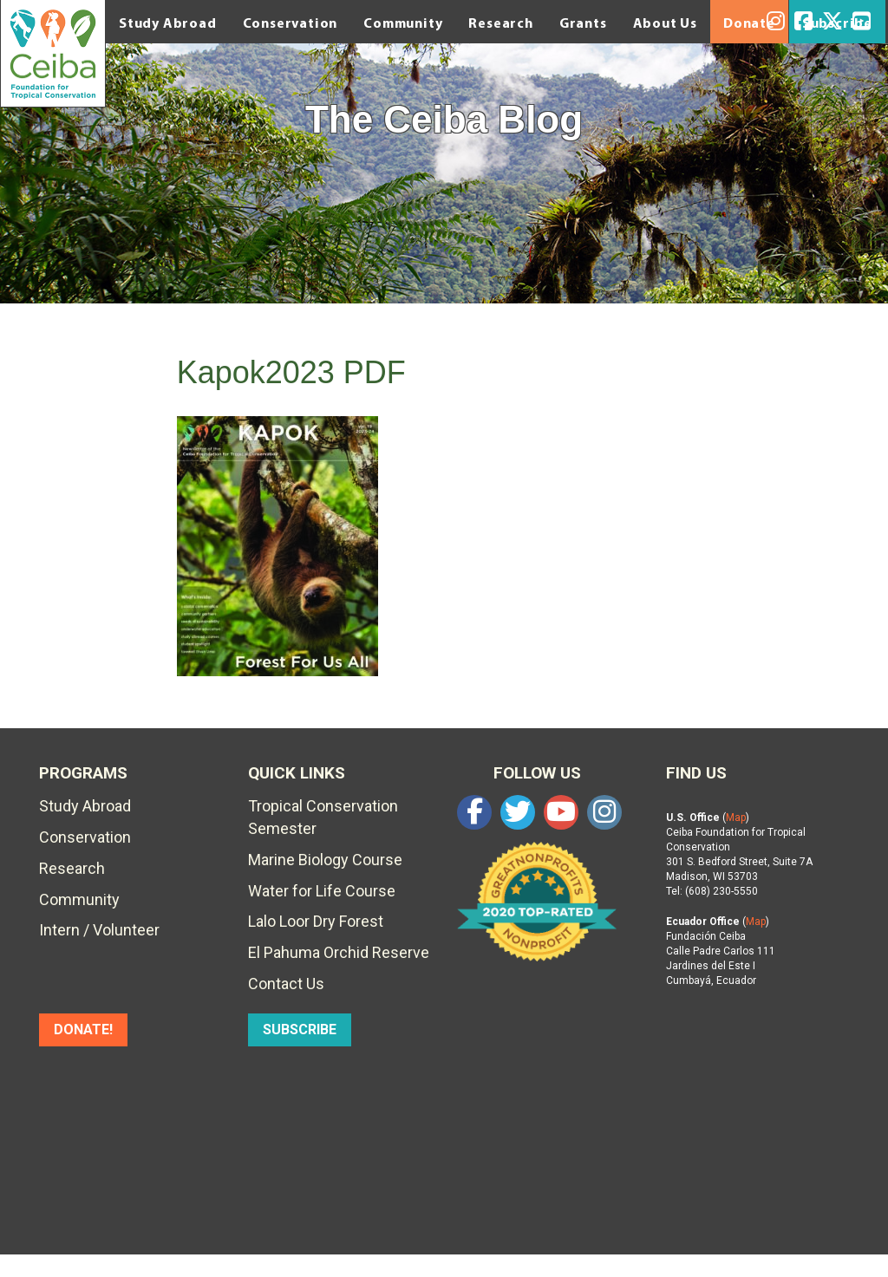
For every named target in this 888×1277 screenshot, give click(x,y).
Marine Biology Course (325, 859)
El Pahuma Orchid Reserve (338, 952)
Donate (749, 22)
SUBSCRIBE (299, 1029)
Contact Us (286, 983)
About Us (665, 22)
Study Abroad (168, 22)
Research (500, 22)
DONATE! (83, 1029)
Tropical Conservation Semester (323, 817)
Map (736, 817)
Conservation (290, 22)
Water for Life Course (321, 891)
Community (402, 22)
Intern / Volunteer (99, 930)
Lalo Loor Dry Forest (315, 921)
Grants (583, 22)
